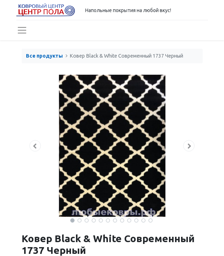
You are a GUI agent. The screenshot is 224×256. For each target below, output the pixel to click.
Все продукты (44, 56)
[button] (35, 146)
